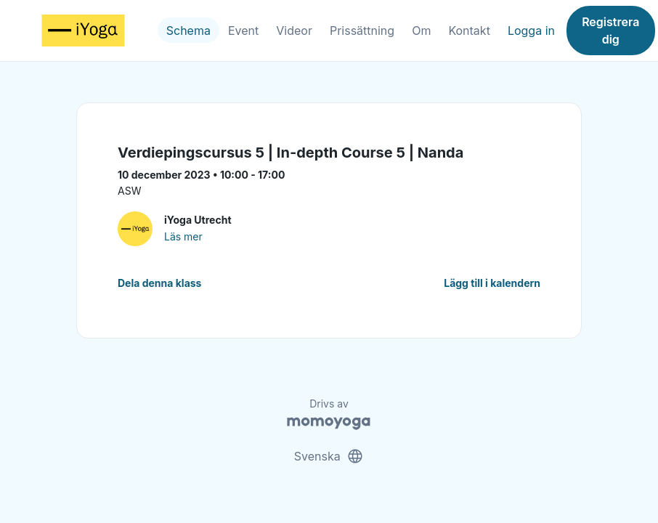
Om (421, 30)
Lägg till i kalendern (492, 283)
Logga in (531, 30)
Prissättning (362, 30)
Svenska (329, 456)
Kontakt (469, 30)
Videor (294, 30)
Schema (188, 30)
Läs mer (183, 236)
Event (243, 30)
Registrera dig (610, 30)
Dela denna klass (159, 283)
